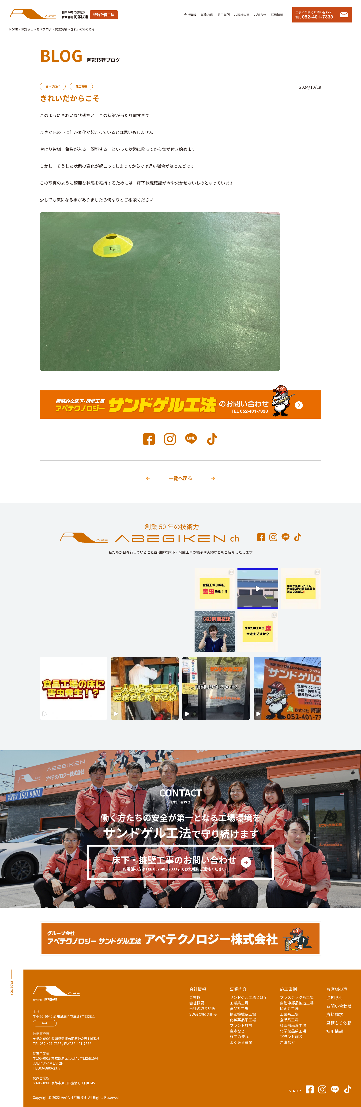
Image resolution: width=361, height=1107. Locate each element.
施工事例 (224, 14)
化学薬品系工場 (243, 1019)
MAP (44, 1023)
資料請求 (334, 1014)
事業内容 (207, 14)
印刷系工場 (289, 1008)
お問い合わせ (339, 1006)
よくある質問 (241, 1042)
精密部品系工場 (293, 1025)
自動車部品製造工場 (297, 1003)
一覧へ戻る (180, 478)
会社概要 (196, 1003)
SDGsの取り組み (203, 1014)
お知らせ (260, 14)
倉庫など (237, 1031)
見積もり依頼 (339, 1023)
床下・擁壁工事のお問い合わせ (174, 862)
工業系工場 (239, 1003)
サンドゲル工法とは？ (248, 997)
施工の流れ (239, 1036)
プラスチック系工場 (297, 997)
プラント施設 (241, 1025)
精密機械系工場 (243, 1014)
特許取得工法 (103, 14)
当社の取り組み (202, 1008)
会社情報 (190, 14)
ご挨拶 (194, 997)
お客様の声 (241, 14)
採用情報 (277, 14)
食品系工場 (239, 1008)
